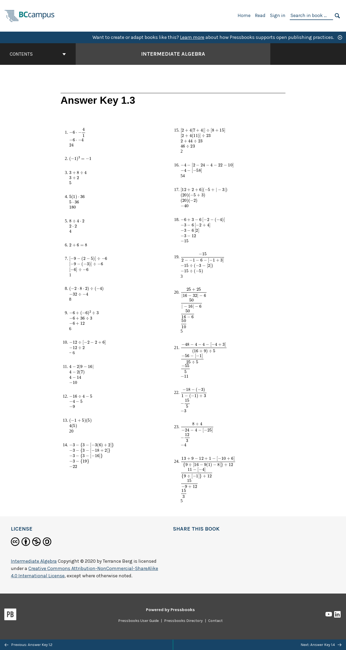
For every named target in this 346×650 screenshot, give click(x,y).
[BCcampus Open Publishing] (29, 15)
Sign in (277, 15)
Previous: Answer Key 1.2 (28, 644)
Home (244, 15)
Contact (215, 620)
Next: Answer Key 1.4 (321, 644)
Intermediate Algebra (34, 561)
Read (260, 15)
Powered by (170, 609)
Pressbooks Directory (183, 620)
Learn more (192, 37)
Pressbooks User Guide (138, 620)
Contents (38, 54)
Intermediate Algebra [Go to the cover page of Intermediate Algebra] (173, 54)
